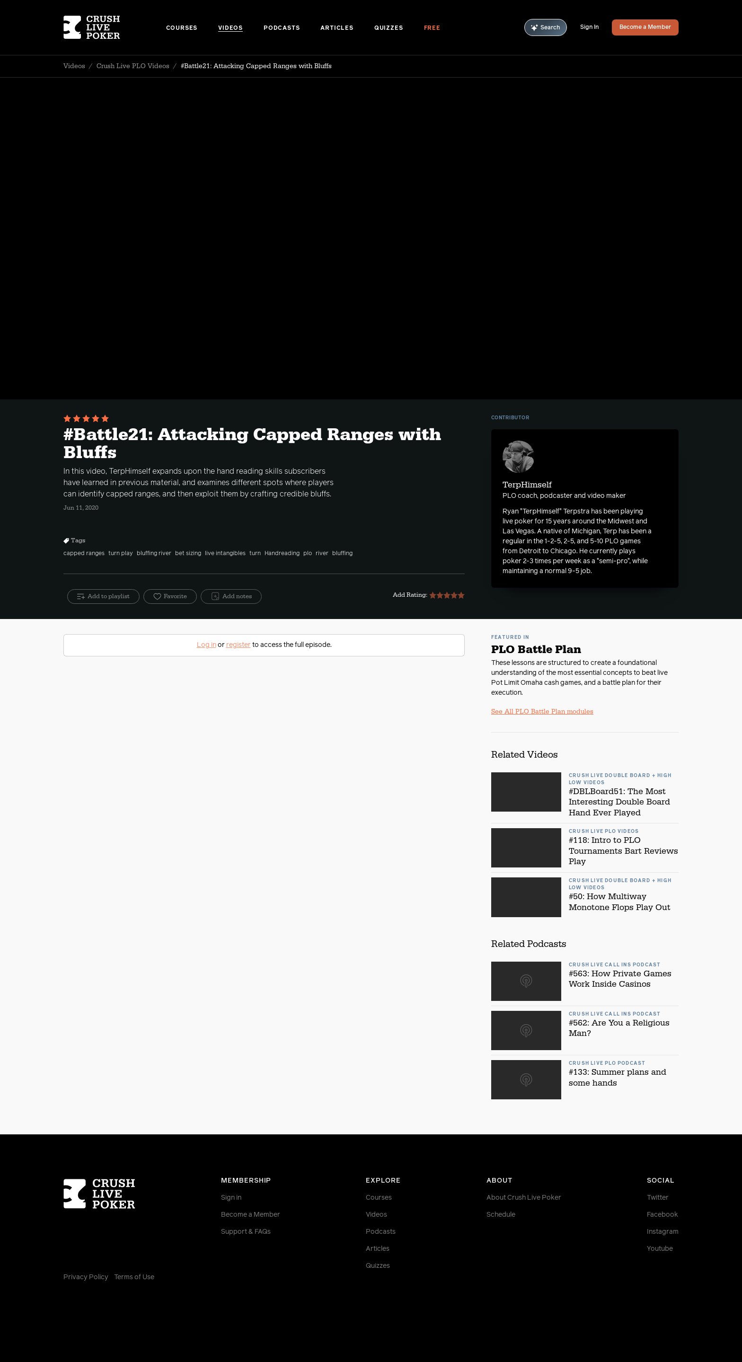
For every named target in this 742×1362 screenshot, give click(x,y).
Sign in (231, 1197)
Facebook (662, 1215)
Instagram (663, 1232)
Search (545, 27)
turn (255, 554)
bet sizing (188, 554)
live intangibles (225, 554)
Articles (336, 28)
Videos (230, 28)
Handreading (282, 554)
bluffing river (154, 554)
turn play (120, 554)
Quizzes (388, 28)
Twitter (658, 1197)
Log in (206, 645)
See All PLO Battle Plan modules (542, 712)
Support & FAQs (246, 1232)
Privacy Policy (85, 1277)
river (322, 554)
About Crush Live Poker (523, 1197)
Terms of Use (134, 1277)
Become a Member (645, 27)
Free (432, 28)
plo (307, 554)
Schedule (500, 1215)
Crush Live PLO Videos (133, 66)
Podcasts (282, 28)
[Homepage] (114, 27)
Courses (182, 28)
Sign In (589, 27)
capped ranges (84, 554)
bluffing (342, 554)
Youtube (660, 1249)
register (238, 645)
